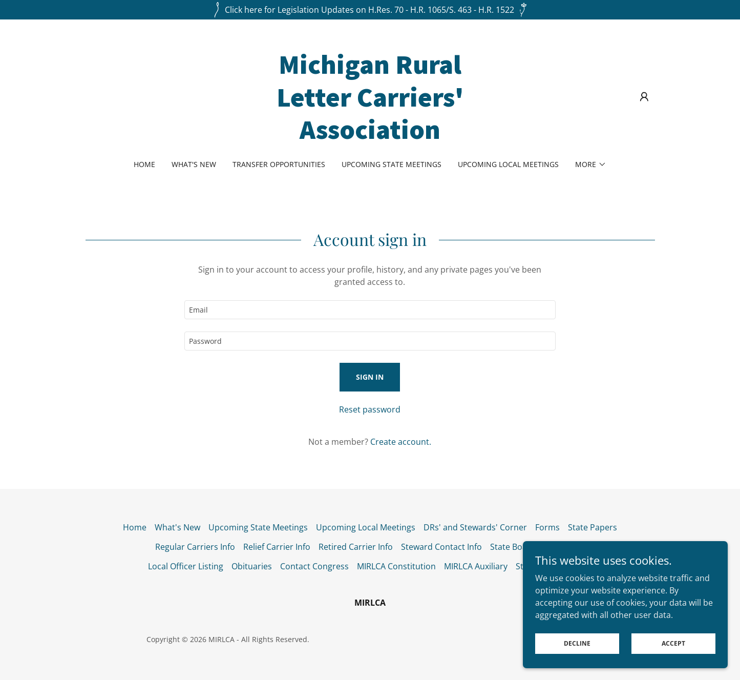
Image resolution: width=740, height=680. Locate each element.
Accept (673, 643)
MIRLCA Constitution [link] (396, 566)
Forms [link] (547, 527)
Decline (577, 643)
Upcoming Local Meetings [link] (508, 164)
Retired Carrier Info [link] (356, 546)
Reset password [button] (369, 409)
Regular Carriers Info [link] (195, 546)
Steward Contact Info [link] (441, 546)
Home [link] (144, 164)
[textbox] (370, 309)
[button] (644, 97)
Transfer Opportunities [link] (278, 164)
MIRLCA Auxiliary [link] (476, 566)
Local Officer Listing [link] (185, 566)
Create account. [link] (400, 441)
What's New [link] (194, 164)
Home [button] (134, 527)
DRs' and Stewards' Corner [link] (475, 527)
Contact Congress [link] (314, 566)
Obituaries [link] (251, 566)
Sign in (370, 377)
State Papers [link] (592, 527)
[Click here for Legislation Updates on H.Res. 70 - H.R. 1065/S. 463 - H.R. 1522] (370, 9)
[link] (370, 135)
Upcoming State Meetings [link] (391, 164)
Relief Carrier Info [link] (276, 546)
